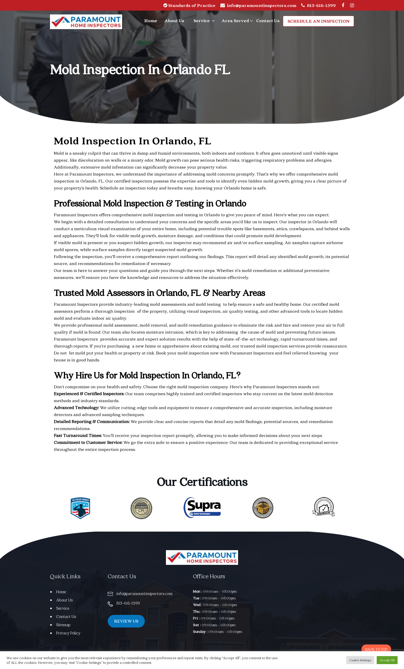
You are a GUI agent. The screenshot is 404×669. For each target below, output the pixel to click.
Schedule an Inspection (319, 21)
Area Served (235, 20)
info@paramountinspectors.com (261, 5)
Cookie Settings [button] (360, 660)
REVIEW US (128, 621)
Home (150, 20)
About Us (174, 20)
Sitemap (63, 624)
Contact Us (268, 20)
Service (201, 20)
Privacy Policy (69, 632)
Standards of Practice (189, 5)
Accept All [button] (387, 660)
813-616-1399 (321, 5)
